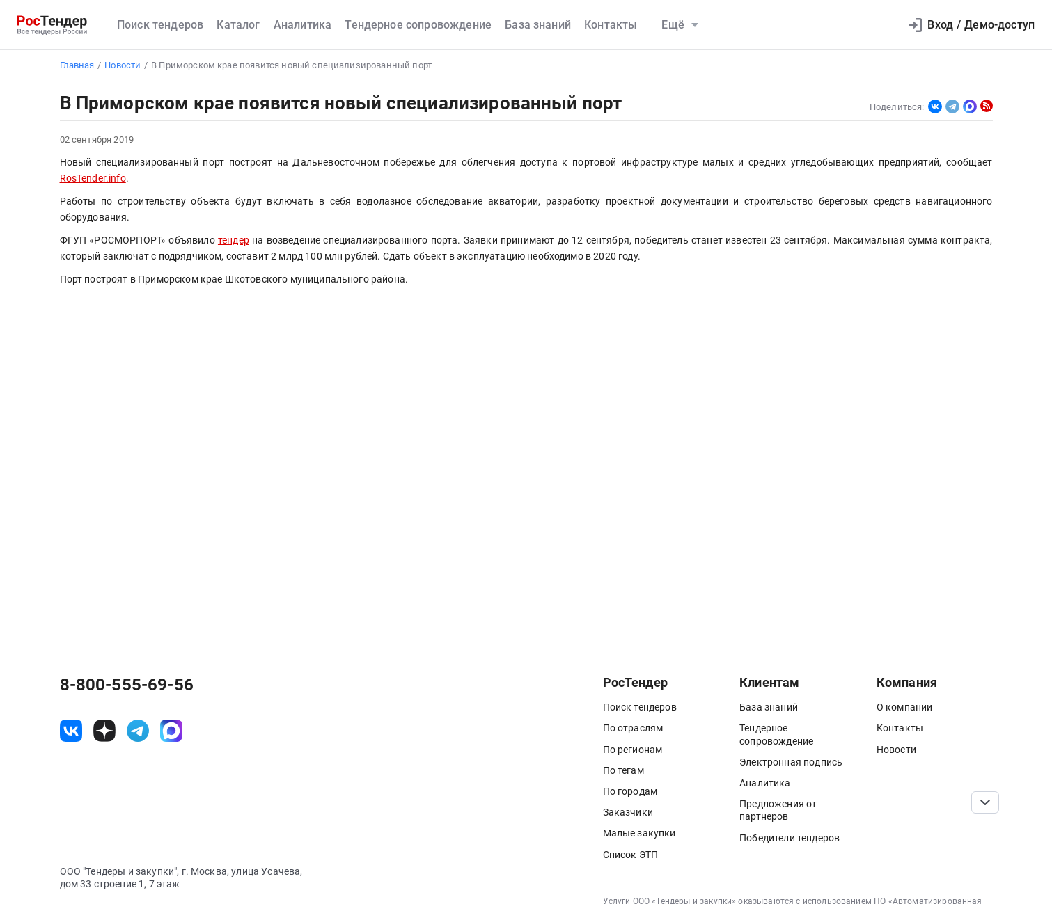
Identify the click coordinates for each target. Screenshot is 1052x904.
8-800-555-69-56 (127, 685)
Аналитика (302, 24)
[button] (882, 25)
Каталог (238, 24)
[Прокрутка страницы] (985, 802)
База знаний (538, 24)
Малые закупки (639, 833)
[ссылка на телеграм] (138, 731)
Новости (896, 749)
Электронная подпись (790, 762)
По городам (630, 791)
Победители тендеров (789, 837)
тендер (233, 240)
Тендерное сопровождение (418, 24)
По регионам (633, 749)
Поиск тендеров (160, 24)
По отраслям (633, 727)
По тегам (623, 770)
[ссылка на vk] (71, 731)
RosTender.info (93, 178)
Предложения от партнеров (778, 810)
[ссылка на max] (171, 731)
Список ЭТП (631, 854)
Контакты (610, 24)
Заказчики (628, 812)
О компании (905, 707)
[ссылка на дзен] (104, 731)
